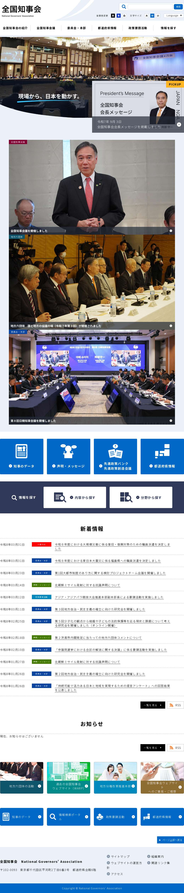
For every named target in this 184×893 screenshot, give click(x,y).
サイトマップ (120, 856)
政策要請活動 (138, 28)
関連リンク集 (160, 863)
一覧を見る (150, 705)
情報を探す (168, 28)
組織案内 (157, 856)
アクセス (117, 874)
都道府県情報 (107, 28)
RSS (178, 705)
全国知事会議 (46, 28)
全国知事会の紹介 (15, 28)
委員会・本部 (76, 28)
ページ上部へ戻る (172, 840)
